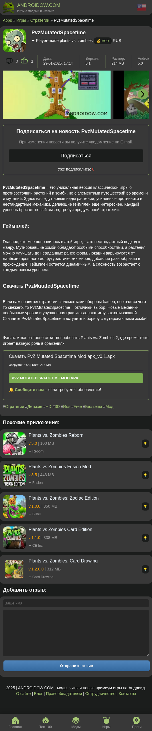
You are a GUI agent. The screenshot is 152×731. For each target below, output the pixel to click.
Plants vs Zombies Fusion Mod (60, 466)
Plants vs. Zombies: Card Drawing (63, 560)
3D (57, 406)
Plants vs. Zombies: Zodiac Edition (64, 498)
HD (48, 406)
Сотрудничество (100, 702)
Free (78, 406)
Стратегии (39, 20)
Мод (109, 406)
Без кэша (93, 406)
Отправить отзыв (76, 674)
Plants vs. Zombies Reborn (56, 435)
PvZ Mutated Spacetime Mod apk (45, 378)
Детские (34, 406)
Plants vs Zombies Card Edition (60, 529)
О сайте (23, 702)
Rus (66, 406)
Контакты (127, 702)
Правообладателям (64, 702)
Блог (38, 702)
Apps (7, 20)
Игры (21, 20)
